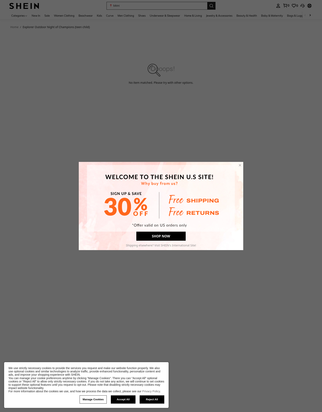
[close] (240, 165)
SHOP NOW (161, 236)
